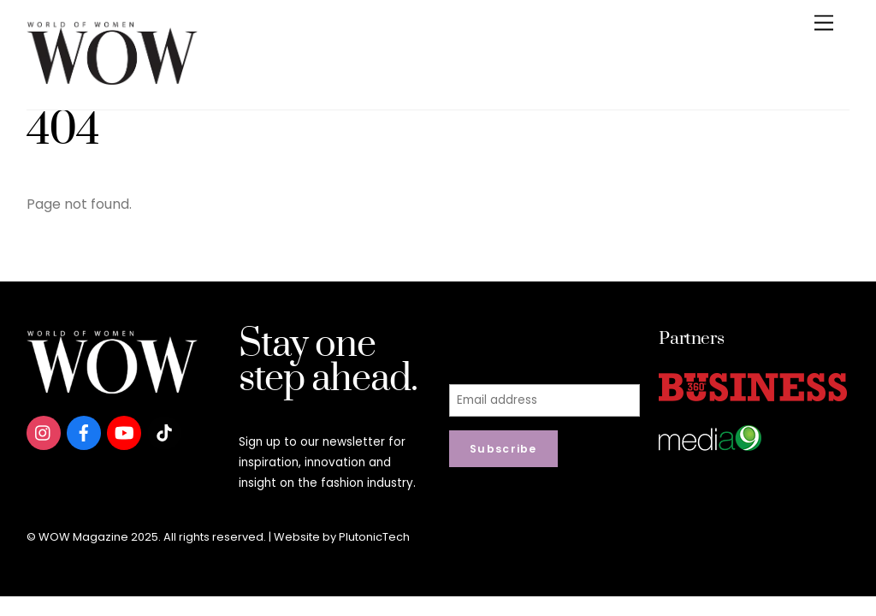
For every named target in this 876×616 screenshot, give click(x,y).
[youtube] (124, 432)
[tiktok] (164, 432)
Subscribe (503, 448)
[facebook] (84, 432)
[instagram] (44, 432)
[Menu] (824, 23)
